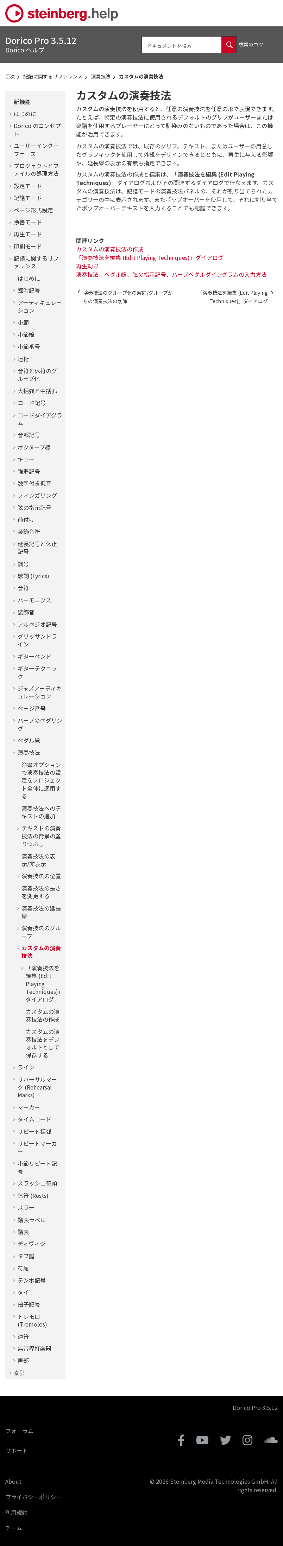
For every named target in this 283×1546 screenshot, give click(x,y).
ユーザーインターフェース (36, 149)
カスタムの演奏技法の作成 (42, 1015)
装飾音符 (29, 531)
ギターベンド (34, 656)
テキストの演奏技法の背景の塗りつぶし (41, 836)
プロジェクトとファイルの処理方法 (36, 169)
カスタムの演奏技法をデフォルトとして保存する (42, 1043)
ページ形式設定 (33, 210)
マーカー (29, 1107)
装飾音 (26, 612)
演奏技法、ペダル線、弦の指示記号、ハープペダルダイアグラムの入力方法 (171, 274)
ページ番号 (32, 708)
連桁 (23, 358)
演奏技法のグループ (41, 932)
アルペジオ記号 (37, 624)
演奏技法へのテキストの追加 (41, 812)
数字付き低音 (34, 483)
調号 (23, 564)
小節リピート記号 (37, 1167)
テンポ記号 (32, 1280)
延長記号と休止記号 (37, 547)
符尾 (23, 1268)
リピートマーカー (37, 1147)
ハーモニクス (34, 600)
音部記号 (29, 434)
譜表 (23, 1231)
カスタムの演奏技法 (141, 76)
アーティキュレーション (40, 306)
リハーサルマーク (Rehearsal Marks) (37, 1087)
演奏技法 (101, 76)
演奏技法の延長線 (41, 912)
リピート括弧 (34, 1131)
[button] (11, 102)
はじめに (25, 113)
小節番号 (29, 346)
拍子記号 (29, 1304)
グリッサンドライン (37, 640)
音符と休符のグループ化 (37, 374)
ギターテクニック (37, 672)
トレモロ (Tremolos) (32, 1320)
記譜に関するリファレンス (52, 76)
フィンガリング (37, 495)
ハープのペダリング (40, 724)
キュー (26, 459)
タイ (23, 1292)
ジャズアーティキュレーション (40, 692)
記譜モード (28, 197)
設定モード (28, 185)
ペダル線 (29, 740)
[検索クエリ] (189, 45)
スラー (26, 1207)
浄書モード (28, 222)
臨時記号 (29, 290)
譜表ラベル (32, 1219)
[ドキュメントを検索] (228, 45)
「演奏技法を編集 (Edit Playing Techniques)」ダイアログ (43, 984)
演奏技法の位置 (41, 875)
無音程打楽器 (34, 1348)
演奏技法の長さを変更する (41, 892)
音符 (23, 587)
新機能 (22, 101)
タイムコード (34, 1119)
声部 (23, 1360)
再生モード (28, 234)
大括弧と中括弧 (37, 390)
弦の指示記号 (34, 507)
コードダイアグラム (40, 419)
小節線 (26, 334)
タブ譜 (26, 1256)
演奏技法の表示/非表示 (38, 860)
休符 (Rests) (33, 1195)
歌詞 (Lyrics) (33, 575)
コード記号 (32, 402)
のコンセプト (37, 129)
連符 (23, 1336)
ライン (26, 1067)
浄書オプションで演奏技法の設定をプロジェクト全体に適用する (41, 780)
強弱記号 (29, 471)
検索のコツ (251, 44)
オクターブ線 (34, 447)
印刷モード (28, 246)
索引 (19, 1372)
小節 (23, 322)
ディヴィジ (31, 1243)
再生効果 (87, 266)
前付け (26, 519)
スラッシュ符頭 (37, 1183)
